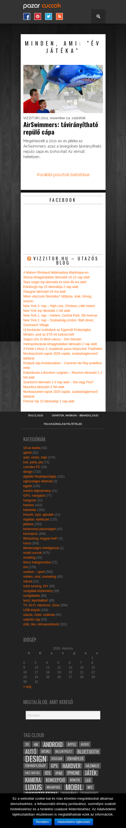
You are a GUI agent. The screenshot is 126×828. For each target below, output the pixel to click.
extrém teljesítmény (37, 491)
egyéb (27, 486)
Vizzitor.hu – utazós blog (66, 260)
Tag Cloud (35, 415)
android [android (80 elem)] (53, 744)
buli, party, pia (33, 462)
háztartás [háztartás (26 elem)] (32, 773)
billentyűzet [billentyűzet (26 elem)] (63, 751)
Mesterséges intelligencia (41, 548)
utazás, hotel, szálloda (39, 615)
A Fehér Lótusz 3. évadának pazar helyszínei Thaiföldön (63, 349)
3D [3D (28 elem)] (27, 744)
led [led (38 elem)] (88, 780)
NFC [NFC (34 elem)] (90, 787)
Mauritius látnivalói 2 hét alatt (43, 387)
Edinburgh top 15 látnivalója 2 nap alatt (51, 287)
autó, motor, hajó (35, 457)
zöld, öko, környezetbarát (41, 624)
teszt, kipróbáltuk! (35, 600)
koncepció (30, 534)
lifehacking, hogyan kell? (40, 538)
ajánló (27, 453)
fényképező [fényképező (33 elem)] (75, 758)
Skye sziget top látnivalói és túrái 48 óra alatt (54, 282)
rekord (27, 581)
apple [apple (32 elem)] (72, 744)
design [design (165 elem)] (35, 759)
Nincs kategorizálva (37, 562)
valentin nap (32, 619)
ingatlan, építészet (36, 519)
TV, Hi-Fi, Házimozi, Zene (41, 605)
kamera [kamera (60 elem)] (33, 780)
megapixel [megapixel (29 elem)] (53, 787)
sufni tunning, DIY (36, 586)
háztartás (29, 510)
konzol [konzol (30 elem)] (75, 779)
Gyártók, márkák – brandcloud (75, 415)
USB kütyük (31, 610)
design (28, 472)
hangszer (29, 500)
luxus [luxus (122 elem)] (33, 787)
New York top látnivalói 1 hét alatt (46, 311)
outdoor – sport (34, 572)
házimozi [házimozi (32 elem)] (92, 765)
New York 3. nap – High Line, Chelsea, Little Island (59, 306)
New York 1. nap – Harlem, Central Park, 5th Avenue (60, 315)
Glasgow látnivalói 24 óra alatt (44, 291)
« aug (27, 686)
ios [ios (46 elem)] (47, 773)
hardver (28, 505)
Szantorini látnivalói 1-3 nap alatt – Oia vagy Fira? (58, 382)
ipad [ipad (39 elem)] (58, 773)
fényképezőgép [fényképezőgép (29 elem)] (35, 765)
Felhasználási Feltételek (63, 424)
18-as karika (32, 448)
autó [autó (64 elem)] (30, 751)
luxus (27, 543)
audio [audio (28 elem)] (85, 744)
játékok (28, 524)
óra (25, 567)
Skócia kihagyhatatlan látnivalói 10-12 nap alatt (56, 277)
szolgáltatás (31, 596)
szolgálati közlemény (38, 591)
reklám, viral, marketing (39, 576)
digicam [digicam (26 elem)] (56, 758)
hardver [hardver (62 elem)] (72, 766)
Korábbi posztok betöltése (63, 174)
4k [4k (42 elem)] (36, 744)
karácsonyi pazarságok (39, 529)
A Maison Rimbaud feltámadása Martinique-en (56, 272)
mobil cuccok (32, 553)
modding (29, 557)
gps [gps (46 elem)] (54, 766)
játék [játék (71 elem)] (91, 773)
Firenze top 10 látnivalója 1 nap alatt (49, 401)
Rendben (42, 822)
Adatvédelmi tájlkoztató (73, 822)
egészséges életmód (38, 481)
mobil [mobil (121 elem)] (74, 787)
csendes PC (32, 467)
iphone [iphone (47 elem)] (73, 773)
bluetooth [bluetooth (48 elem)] (88, 751)
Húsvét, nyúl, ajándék (38, 515)
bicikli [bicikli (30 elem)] (45, 751)
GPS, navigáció (34, 495)
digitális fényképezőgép (40, 476)
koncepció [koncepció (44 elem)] (55, 780)
